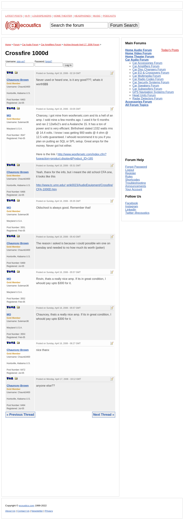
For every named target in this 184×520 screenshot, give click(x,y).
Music (97, 16)
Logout (129, 170)
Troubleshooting (135, 182)
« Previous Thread (20, 414)
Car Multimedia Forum (146, 75)
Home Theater (63, 16)
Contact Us (23, 511)
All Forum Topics (136, 104)
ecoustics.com (26, 505)
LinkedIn (130, 209)
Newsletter (37, 511)
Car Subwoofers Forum (147, 88)
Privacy (49, 511)
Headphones (82, 16)
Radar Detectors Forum (147, 98)
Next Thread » (103, 414)
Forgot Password (136, 166)
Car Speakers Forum (145, 85)
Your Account (133, 189)
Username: (20, 63)
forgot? (48, 61)
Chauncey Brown (18, 79)
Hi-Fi (27, 16)
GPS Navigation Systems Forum (153, 92)
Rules (129, 176)
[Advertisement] (60, 460)
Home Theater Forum (139, 56)
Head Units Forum (144, 95)
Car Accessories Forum (147, 63)
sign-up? (21, 61)
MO (9, 115)
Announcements (135, 186)
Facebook (131, 203)
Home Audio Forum (138, 50)
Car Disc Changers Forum (149, 69)
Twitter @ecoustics (137, 212)
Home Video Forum (138, 53)
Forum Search (123, 25)
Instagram (131, 206)
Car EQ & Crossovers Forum (150, 72)
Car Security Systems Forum (150, 82)
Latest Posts (13, 16)
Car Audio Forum (137, 59)
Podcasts (109, 16)
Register (130, 173)
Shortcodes (132, 179)
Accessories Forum (138, 101)
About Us (10, 511)
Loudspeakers (41, 16)
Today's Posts (170, 50)
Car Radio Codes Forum (148, 79)
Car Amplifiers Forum (145, 66)
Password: (49, 63)
